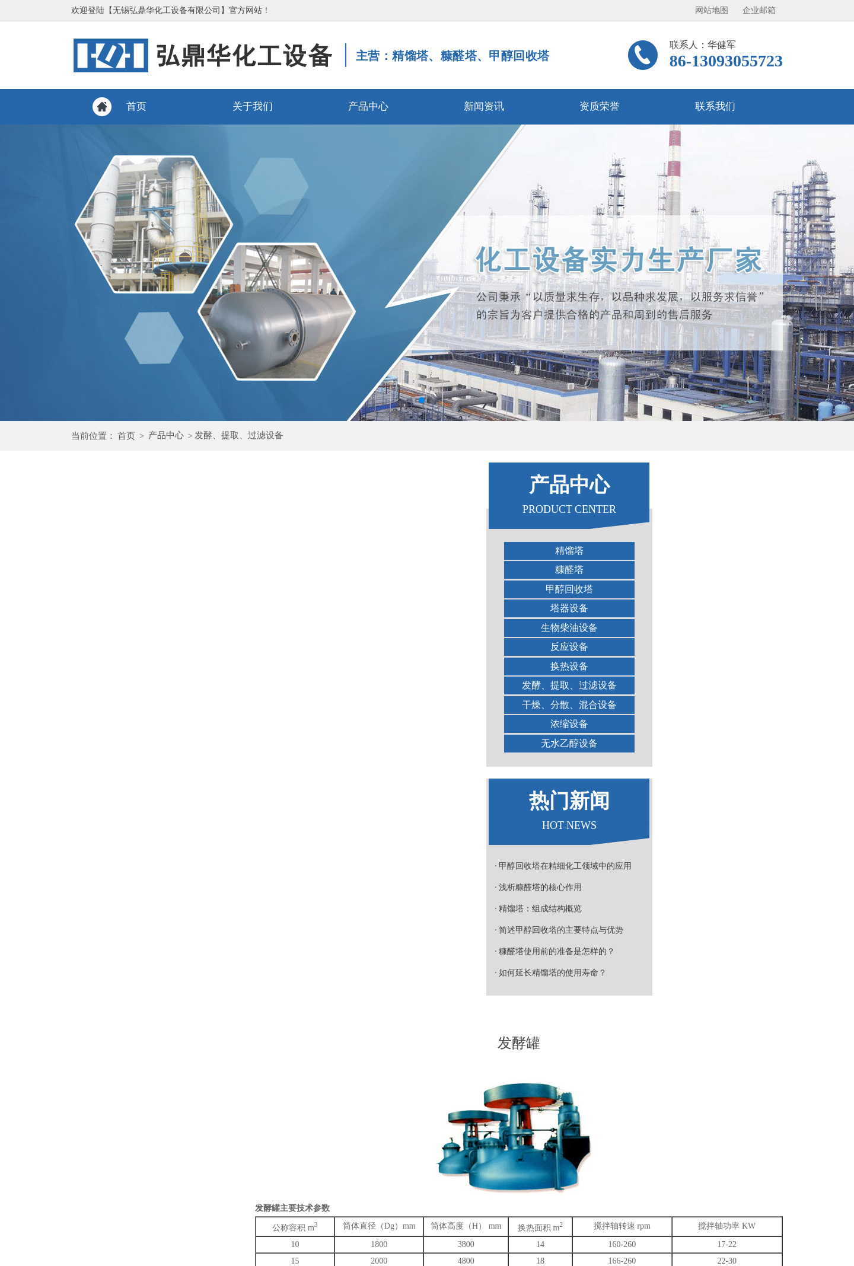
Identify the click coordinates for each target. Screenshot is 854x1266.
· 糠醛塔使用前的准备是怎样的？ (139, 951)
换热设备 (154, 666)
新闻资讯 (484, 106)
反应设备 (154, 647)
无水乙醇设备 (154, 743)
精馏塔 (154, 551)
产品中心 (368, 106)
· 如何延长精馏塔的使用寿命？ (135, 972)
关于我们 (252, 106)
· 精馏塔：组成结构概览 (123, 908)
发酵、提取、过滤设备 (239, 436)
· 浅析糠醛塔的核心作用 (123, 887)
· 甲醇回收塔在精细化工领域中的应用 (147, 866)
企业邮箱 (759, 10)
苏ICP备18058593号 (582, 1255)
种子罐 (757, 892)
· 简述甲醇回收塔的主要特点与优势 (143, 930)
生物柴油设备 (154, 628)
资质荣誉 (599, 106)
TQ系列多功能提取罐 (343, 892)
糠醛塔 (154, 570)
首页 (136, 106)
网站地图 (711, 10)
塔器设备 (154, 608)
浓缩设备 (154, 724)
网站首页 (130, 1132)
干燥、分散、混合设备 (154, 705)
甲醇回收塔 (154, 589)
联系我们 (715, 106)
